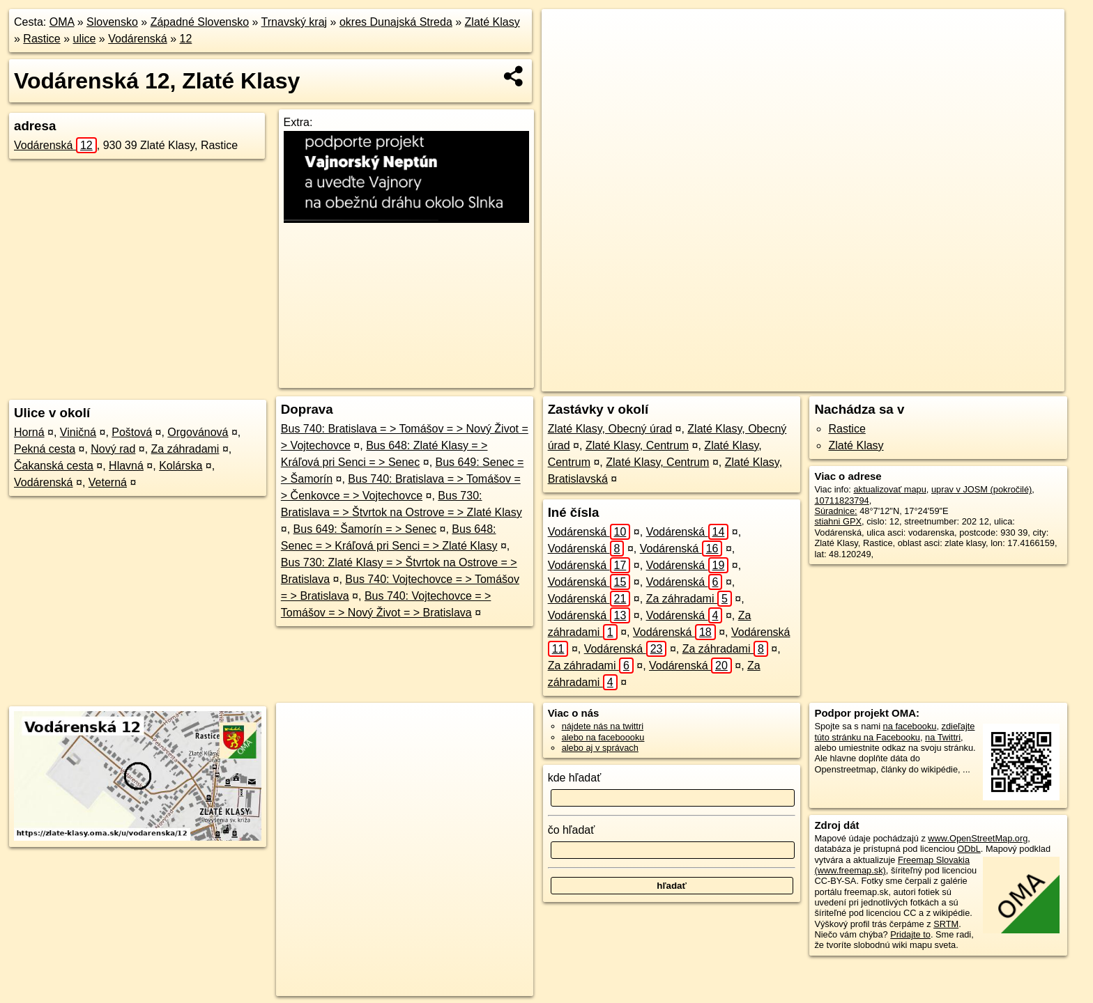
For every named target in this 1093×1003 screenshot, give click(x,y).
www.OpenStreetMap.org (977, 838)
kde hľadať (575, 778)
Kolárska (180, 466)
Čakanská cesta (53, 466)
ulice (84, 39)
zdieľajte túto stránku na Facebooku (894, 731)
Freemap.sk (861, 381)
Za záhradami (185, 449)
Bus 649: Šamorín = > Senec (364, 529)
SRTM (945, 924)
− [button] (565, 54)
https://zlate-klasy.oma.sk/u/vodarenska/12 (984, 381)
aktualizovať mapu (889, 489)
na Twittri (943, 737)
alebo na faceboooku (603, 737)
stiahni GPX (838, 521)
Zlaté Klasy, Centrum (637, 445)
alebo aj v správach (600, 747)
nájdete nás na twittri (602, 726)
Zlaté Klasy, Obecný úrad (610, 429)
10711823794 (841, 500)
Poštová (132, 432)
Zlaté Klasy (492, 22)
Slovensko (112, 22)
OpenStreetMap (788, 381)
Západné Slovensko (200, 22)
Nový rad (113, 449)
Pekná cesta (44, 449)
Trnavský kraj (294, 22)
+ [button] (565, 32)
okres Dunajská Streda (395, 22)
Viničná (78, 432)
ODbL (968, 848)
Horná (29, 432)
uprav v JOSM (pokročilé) (981, 489)
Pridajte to (910, 934)
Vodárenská (137, 39)
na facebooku (910, 726)
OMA (62, 22)
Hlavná (126, 466)
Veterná (108, 482)
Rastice (41, 39)
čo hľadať (571, 830)
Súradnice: (835, 511)
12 (186, 39)
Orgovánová (197, 432)
